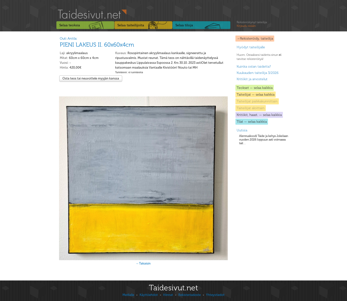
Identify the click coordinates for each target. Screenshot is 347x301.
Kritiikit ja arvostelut (252, 79)
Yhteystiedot (215, 295)
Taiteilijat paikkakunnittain (257, 101)
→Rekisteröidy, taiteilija (255, 38)
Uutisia (242, 130)
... (263, 139)
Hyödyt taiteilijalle (251, 47)
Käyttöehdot (149, 295)
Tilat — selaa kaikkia (252, 122)
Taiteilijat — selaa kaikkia (255, 95)
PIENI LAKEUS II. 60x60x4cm (97, 44)
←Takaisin (143, 263)
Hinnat (168, 295)
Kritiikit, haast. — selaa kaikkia (259, 115)
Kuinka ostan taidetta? (254, 66)
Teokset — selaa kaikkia (255, 88)
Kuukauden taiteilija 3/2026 (258, 73)
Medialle (128, 295)
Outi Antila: (68, 38)
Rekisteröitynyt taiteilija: (252, 24)
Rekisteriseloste (189, 295)
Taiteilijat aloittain (251, 108)
